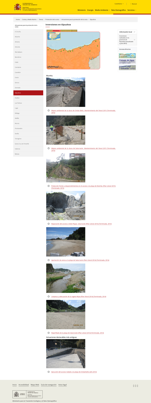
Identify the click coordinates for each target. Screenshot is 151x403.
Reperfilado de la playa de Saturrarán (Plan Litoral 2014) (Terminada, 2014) (77, 333)
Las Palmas (18, 103)
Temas (41, 19)
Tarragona (18, 139)
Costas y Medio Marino (29, 19)
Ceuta (17, 77)
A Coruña (18, 32)
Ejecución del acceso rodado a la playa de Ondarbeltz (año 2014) (74, 372)
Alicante (17, 37)
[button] (110, 10)
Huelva (17, 98)
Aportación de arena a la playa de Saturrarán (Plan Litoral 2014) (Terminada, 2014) (80, 260)
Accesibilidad (24, 385)
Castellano (118, 4)
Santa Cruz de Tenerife (22, 144)
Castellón (18, 72)
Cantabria (18, 67)
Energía (90, 10)
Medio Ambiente (101, 10)
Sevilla (17, 134)
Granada (17, 88)
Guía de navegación (49, 385)
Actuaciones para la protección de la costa (74, 19)
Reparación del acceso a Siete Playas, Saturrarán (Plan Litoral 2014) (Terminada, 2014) (81, 224)
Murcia (17, 123)
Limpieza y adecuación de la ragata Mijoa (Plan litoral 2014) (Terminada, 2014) (78, 296)
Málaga (17, 113)
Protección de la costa (52, 19)
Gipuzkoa (93, 19)
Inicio (14, 385)
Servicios (131, 10)
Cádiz (16, 62)
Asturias (17, 47)
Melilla (17, 118)
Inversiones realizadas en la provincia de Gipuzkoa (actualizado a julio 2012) (126, 39)
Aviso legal (62, 385)
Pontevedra (18, 128)
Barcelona (18, 57)
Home (18, 19)
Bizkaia (17, 154)
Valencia (17, 149)
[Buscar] (133, 4)
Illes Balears (18, 52)
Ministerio (82, 10)
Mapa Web (35, 385)
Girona (17, 83)
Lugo (16, 108)
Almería (17, 42)
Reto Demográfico (118, 10)
